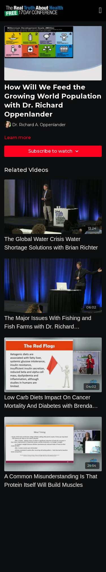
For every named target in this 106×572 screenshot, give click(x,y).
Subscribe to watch (54, 151)
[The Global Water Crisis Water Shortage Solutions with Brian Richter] (53, 243)
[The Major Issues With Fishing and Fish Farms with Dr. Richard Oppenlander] (53, 322)
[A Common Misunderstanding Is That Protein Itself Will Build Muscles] (53, 480)
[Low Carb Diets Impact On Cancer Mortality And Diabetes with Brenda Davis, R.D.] (53, 401)
